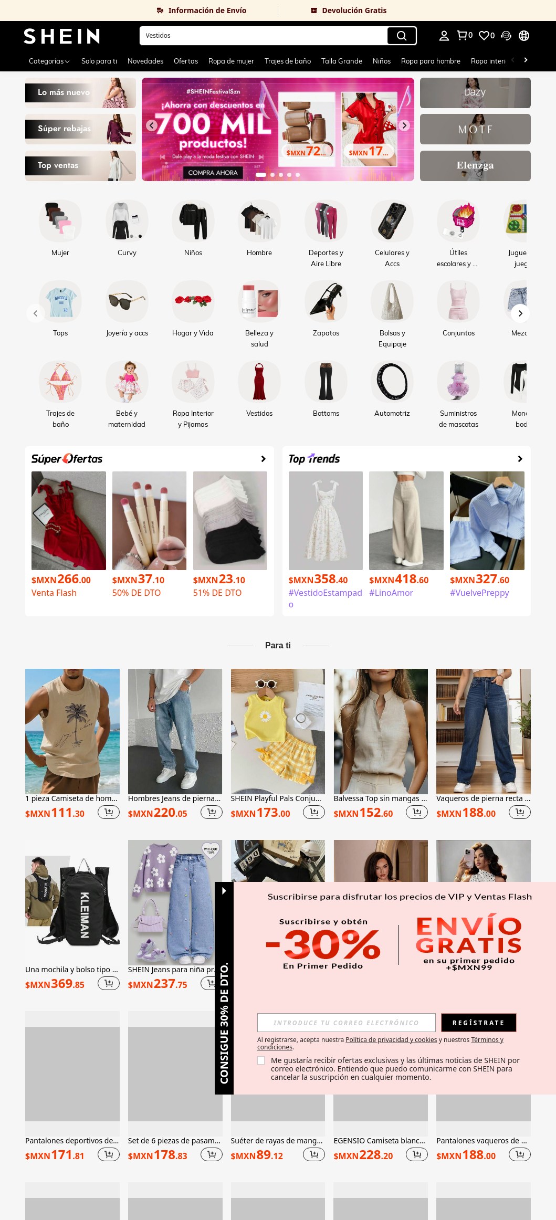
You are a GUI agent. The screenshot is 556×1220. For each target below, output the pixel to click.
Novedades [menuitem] (145, 61)
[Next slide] (520, 313)
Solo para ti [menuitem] (99, 61)
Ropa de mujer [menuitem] (231, 61)
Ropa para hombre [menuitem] (430, 61)
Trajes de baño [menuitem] (288, 61)
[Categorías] (50, 60)
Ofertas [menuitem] (186, 61)
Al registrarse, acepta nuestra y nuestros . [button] (380, 1043)
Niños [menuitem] (382, 61)
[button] (278, 36)
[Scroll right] (525, 60)
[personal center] (444, 35)
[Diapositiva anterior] (152, 125)
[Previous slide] (35, 313)
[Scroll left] (513, 60)
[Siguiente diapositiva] (404, 125)
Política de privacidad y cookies (391, 1039)
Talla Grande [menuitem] (341, 61)
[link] (139, 10)
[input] (346, 1022)
